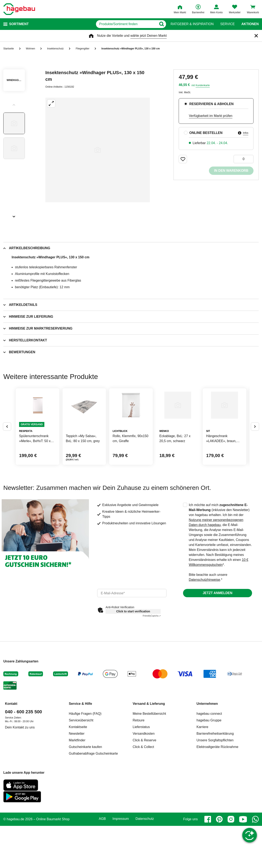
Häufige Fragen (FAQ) (85, 745)
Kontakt (11, 735)
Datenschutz (145, 850)
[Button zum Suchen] (162, 24)
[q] (114, 24)
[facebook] (207, 850)
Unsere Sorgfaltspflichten (215, 771)
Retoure (138, 751)
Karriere (202, 758)
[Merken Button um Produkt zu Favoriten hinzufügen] (183, 159)
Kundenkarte (203, 85)
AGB (102, 850)
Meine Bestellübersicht (149, 745)
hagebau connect (209, 745)
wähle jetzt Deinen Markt (148, 35)
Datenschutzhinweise (204, 611)
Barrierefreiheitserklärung (215, 764)
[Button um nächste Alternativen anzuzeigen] (255, 442)
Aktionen (250, 24)
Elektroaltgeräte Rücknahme (217, 778)
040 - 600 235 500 (23, 742)
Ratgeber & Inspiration (192, 24)
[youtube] (243, 850)
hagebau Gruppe (208, 751)
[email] (131, 624)
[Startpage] (19, 9)
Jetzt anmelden (217, 624)
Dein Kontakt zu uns (20, 758)
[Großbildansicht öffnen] (97, 150)
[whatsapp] (255, 850)
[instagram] (231, 850)
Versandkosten (144, 764)
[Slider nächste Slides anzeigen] (14, 215)
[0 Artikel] (243, 159)
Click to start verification (133, 642)
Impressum (121, 850)
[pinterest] (219, 850)
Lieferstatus (141, 758)
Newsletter (77, 764)
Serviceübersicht (81, 751)
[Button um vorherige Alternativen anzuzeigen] (7, 442)
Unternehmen (207, 735)
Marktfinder (77, 771)
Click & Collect (143, 778)
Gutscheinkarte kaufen (85, 778)
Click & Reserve (144, 771)
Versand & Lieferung (149, 735)
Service (227, 24)
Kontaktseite (78, 758)
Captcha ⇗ (152, 647)
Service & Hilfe (80, 735)
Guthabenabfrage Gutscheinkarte (93, 784)
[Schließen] (256, 35)
